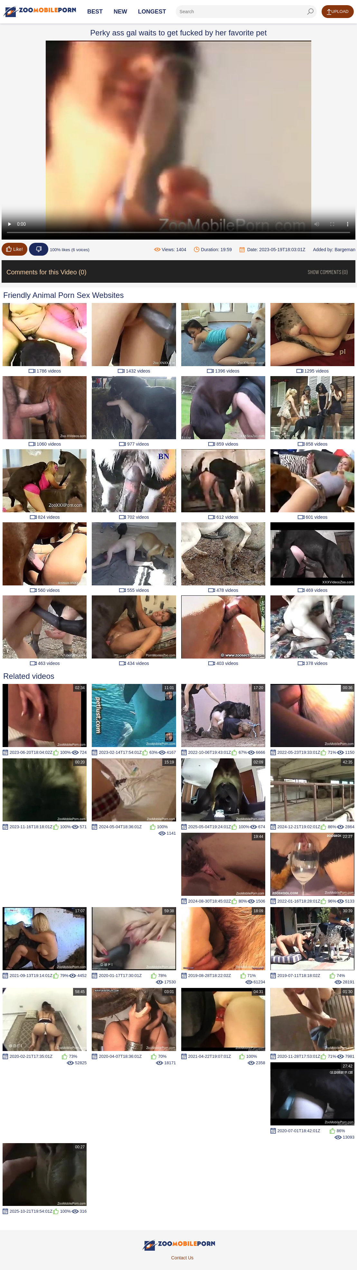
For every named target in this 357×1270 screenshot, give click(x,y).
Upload (337, 12)
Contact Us (182, 1257)
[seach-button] (310, 11)
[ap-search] (246, 11)
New (120, 11)
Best (95, 11)
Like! (14, 249)
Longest (152, 11)
